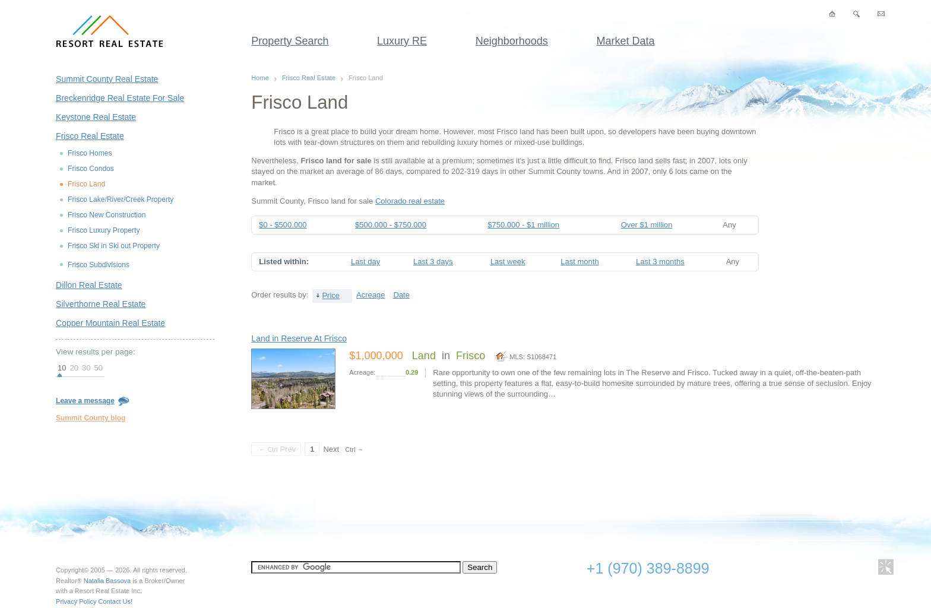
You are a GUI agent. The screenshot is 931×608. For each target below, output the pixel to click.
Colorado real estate (410, 201)
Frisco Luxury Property (104, 230)
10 (62, 367)
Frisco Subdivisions (98, 265)
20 (74, 367)
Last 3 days (433, 261)
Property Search (289, 41)
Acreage (370, 294)
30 (86, 367)
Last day (365, 261)
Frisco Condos (91, 168)
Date (401, 294)
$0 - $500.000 (282, 224)
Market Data (626, 41)
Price (331, 295)
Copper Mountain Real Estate (110, 323)
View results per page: (95, 351)
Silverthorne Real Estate (100, 304)
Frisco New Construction (106, 215)
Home (259, 77)
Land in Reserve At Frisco (299, 338)
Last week (507, 261)
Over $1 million (647, 224)
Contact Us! (115, 601)
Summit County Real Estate (107, 79)
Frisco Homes (90, 153)
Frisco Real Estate (90, 136)
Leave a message (92, 401)
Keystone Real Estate (96, 117)
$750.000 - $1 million (523, 224)
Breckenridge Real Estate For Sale (120, 98)
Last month (579, 261)
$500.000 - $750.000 (390, 224)
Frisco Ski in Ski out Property (114, 246)
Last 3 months (660, 261)
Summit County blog (90, 418)
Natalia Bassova (107, 580)
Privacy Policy (76, 601)
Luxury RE (402, 41)
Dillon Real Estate (89, 285)
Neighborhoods (512, 41)
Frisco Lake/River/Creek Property (120, 199)
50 (98, 367)
